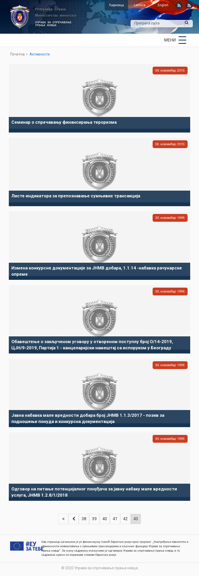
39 (94, 518)
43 (135, 518)
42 (125, 518)
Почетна (17, 54)
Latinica (139, 5)
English (163, 5)
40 (104, 518)
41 (115, 518)
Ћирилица (116, 5)
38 (84, 518)
